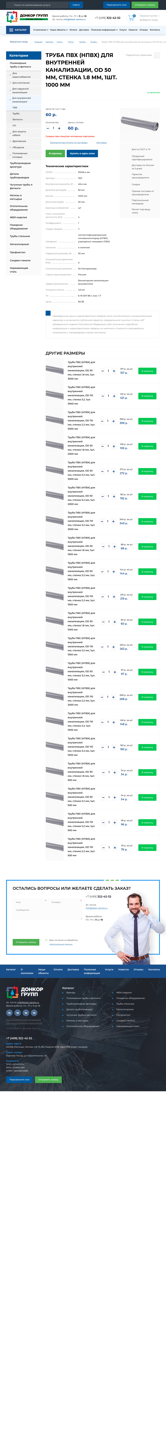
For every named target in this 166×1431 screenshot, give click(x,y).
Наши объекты (58, 30)
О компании (39, 30)
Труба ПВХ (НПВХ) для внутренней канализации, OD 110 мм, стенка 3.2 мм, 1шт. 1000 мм (81, 746)
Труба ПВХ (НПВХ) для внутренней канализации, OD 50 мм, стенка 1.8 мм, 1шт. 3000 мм (81, 370)
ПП (14, 125)
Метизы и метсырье (16, 197)
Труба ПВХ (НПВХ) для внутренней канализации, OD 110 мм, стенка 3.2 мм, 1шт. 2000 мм (81, 521)
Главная (38, 42)
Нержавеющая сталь (19, 270)
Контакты (155, 30)
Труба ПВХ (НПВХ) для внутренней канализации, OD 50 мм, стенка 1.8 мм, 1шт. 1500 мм (81, 546)
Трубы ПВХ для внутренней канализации (94, 42)
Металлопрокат (19, 244)
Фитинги (18, 119)
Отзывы (143, 30)
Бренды (70, 992)
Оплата (73, 30)
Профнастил (17, 252)
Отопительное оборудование (19, 208)
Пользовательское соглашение (23, 1019)
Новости (133, 30)
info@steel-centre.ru (74, 19)
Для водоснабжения (22, 75)
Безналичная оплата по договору (69, 142)
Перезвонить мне (117, 4)
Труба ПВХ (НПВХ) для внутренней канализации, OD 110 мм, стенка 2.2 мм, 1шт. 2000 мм (81, 696)
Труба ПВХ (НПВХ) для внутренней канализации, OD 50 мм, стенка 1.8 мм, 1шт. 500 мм (81, 772)
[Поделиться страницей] (157, 55)
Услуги (123, 30)
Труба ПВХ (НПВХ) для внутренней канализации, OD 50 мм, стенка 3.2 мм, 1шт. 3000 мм (81, 470)
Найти (76, 4)
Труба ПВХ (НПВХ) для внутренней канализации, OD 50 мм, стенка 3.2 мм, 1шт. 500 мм (81, 797)
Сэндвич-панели (20, 260)
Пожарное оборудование (19, 226)
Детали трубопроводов (19, 175)
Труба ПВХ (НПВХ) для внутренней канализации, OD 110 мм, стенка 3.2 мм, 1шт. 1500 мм (81, 646)
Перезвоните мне (19, 1079)
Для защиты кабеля (19, 133)
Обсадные (18, 147)
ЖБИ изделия (18, 217)
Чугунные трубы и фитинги (21, 186)
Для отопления (21, 82)
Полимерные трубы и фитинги (61, 42)
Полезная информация (103, 30)
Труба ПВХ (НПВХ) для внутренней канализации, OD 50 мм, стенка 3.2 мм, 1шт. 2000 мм (81, 496)
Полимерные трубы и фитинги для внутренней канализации (72, 42)
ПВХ (15, 107)
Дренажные (19, 141)
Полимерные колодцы (19, 155)
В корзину (55, 153)
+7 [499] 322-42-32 (19, 1038)
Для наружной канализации (20, 90)
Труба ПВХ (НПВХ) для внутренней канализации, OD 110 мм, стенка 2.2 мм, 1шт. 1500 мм (81, 596)
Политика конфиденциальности (24, 1023)
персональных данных (60, 944)
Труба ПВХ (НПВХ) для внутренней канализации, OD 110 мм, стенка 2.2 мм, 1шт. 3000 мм (81, 420)
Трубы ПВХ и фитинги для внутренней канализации (83, 42)
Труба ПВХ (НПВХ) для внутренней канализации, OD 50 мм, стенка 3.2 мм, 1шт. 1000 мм (81, 671)
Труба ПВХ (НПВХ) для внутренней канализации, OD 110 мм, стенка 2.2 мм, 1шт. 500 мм (81, 847)
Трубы (16, 113)
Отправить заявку (145, 4)
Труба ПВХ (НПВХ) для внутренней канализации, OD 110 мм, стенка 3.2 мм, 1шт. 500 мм (81, 822)
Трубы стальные (20, 236)
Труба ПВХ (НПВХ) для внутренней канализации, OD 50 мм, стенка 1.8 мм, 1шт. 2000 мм (81, 445)
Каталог (49, 42)
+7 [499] (107, 17)
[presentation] (37, 928)
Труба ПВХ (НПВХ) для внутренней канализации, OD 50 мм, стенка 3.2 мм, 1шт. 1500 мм (81, 571)
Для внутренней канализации (21, 100)
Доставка (84, 30)
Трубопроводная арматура (20, 165)
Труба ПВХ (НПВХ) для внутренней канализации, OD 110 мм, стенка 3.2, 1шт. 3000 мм (81, 395)
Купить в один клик (82, 153)
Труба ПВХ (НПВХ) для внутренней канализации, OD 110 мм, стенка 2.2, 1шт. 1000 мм (81, 721)
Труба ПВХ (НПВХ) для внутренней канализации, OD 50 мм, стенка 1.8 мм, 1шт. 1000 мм (81, 621)
